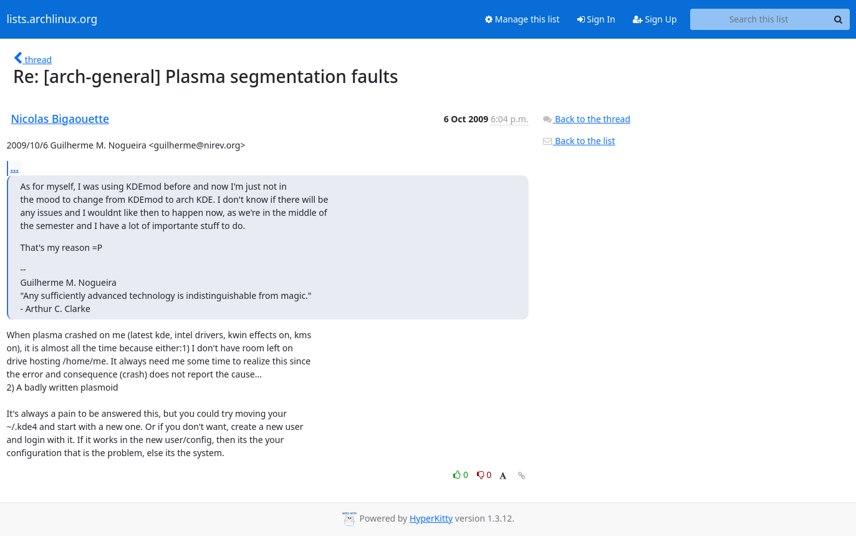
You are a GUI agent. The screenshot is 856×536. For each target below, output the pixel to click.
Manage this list (522, 19)
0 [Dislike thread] (484, 474)
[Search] (838, 19)
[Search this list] (759, 19)
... (15, 168)
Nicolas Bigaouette (60, 118)
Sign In (596, 19)
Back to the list (578, 141)
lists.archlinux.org (52, 19)
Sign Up (655, 19)
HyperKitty (431, 518)
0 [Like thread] (461, 474)
